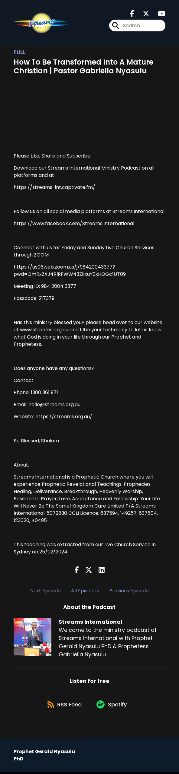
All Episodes (85, 590)
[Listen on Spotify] (112, 705)
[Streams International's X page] (142, 14)
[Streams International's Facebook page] (132, 14)
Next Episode (45, 590)
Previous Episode (129, 590)
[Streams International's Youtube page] (158, 14)
